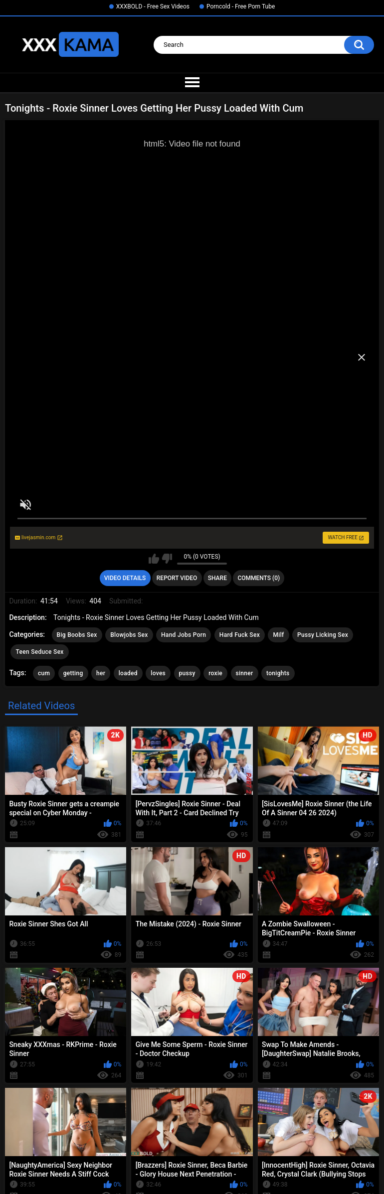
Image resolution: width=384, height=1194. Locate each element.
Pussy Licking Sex (322, 634)
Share (217, 578)
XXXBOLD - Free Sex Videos (153, 6)
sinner (244, 673)
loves (158, 673)
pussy (187, 673)
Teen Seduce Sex (39, 651)
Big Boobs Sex (77, 634)
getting (73, 673)
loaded (128, 673)
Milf (278, 634)
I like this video (154, 559)
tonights (277, 673)
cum (44, 673)
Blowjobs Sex (129, 634)
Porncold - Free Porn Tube (240, 6)
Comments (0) (258, 578)
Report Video (177, 578)
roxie (215, 673)
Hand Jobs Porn (183, 634)
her (100, 673)
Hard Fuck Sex (239, 634)
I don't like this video (167, 559)
